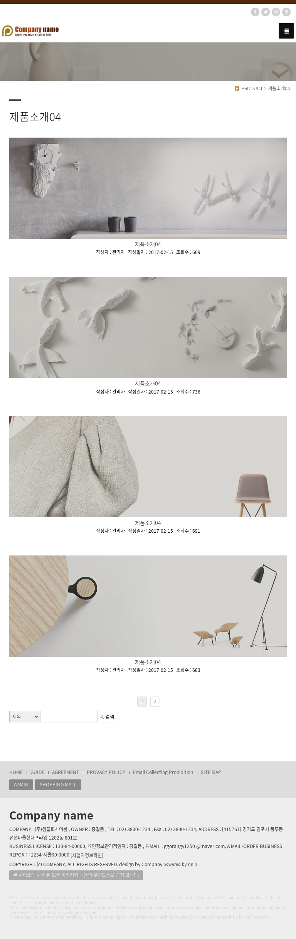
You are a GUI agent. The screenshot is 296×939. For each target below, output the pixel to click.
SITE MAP (211, 772)
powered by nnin (180, 864)
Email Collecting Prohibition (163, 772)
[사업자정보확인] (87, 855)
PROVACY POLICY (106, 772)
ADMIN (21, 784)
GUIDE (37, 772)
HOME (16, 772)
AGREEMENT (65, 772)
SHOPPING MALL (58, 784)
